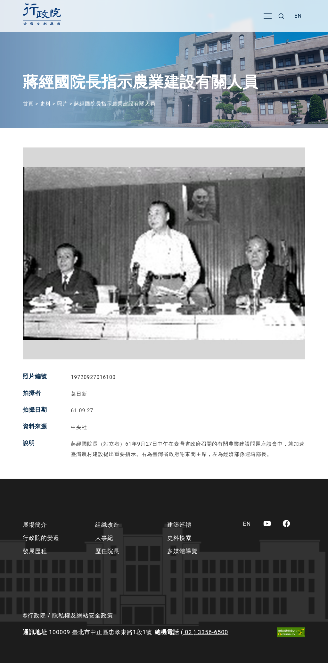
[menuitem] (298, 16)
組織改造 (107, 524)
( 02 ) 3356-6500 (204, 632)
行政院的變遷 (41, 537)
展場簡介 (35, 524)
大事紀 (104, 537)
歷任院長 (107, 551)
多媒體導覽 (182, 551)
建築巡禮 (179, 524)
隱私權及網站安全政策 (82, 615)
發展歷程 (35, 551)
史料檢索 (179, 537)
